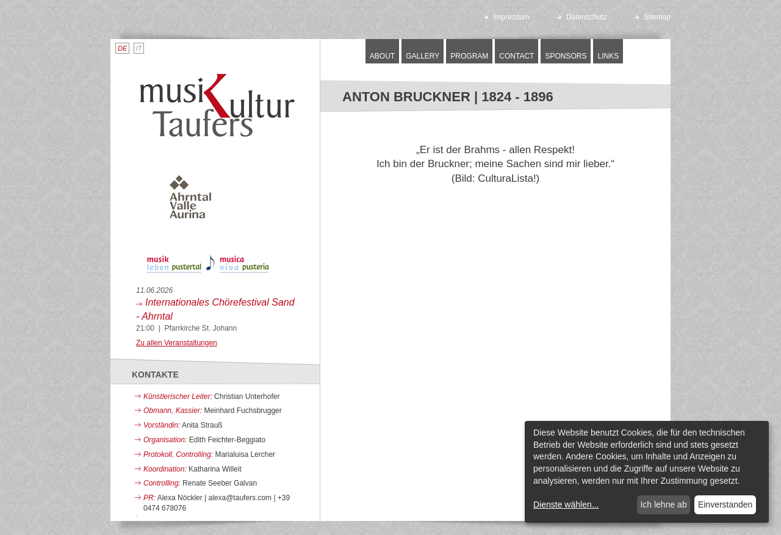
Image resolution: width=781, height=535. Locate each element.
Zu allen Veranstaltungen (176, 343)
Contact (516, 56)
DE (122, 48)
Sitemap (653, 17)
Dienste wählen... (566, 504)
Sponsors (565, 56)
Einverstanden (725, 504)
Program (469, 56)
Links (608, 56)
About (382, 56)
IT (139, 48)
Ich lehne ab (663, 504)
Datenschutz (582, 17)
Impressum (507, 17)
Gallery (422, 56)
